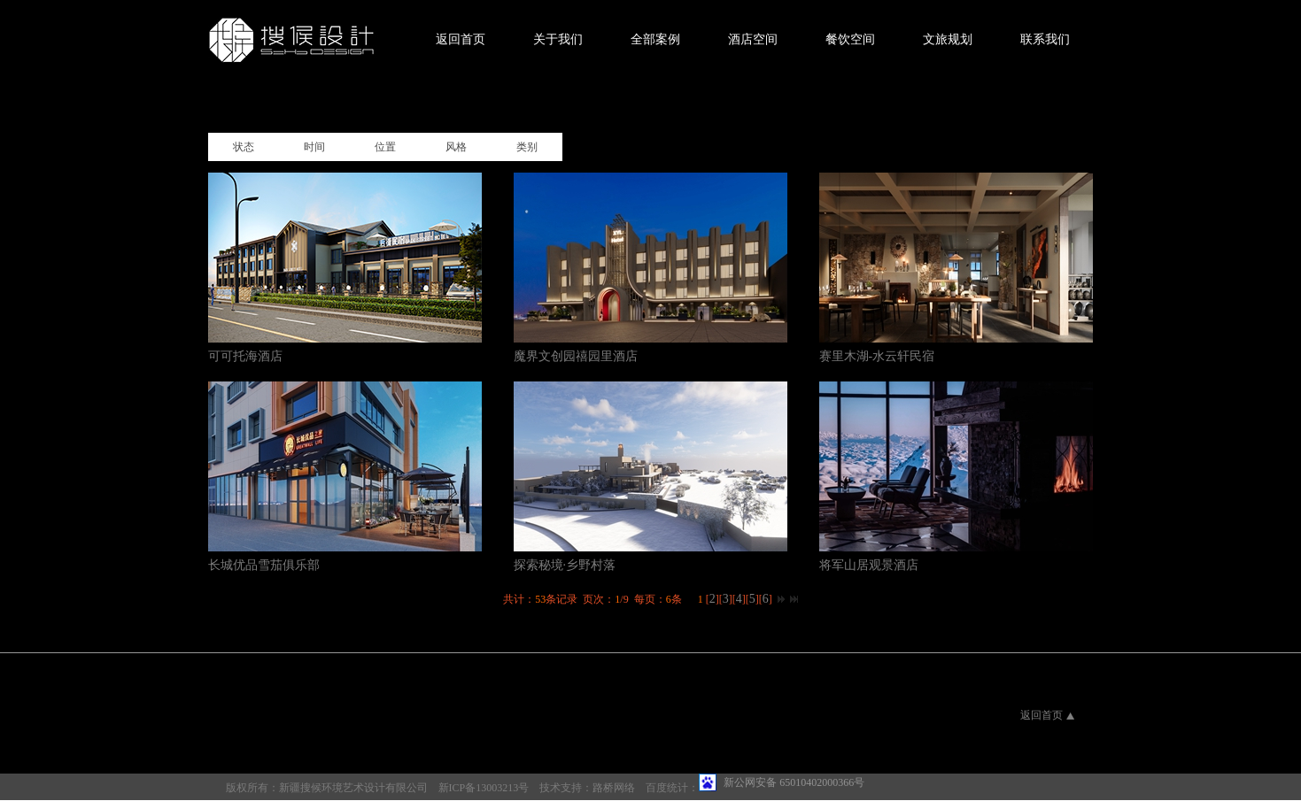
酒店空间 (753, 39)
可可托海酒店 (245, 356)
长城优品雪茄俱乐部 (264, 565)
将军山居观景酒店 (868, 565)
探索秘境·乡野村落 (565, 565)
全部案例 (655, 39)
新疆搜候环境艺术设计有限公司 (353, 788)
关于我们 (558, 39)
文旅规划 (947, 39)
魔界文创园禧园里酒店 (576, 356)
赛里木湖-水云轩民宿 (877, 356)
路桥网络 (613, 788)
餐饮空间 (850, 39)
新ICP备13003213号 (484, 788)
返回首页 (460, 39)
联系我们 (1045, 39)
